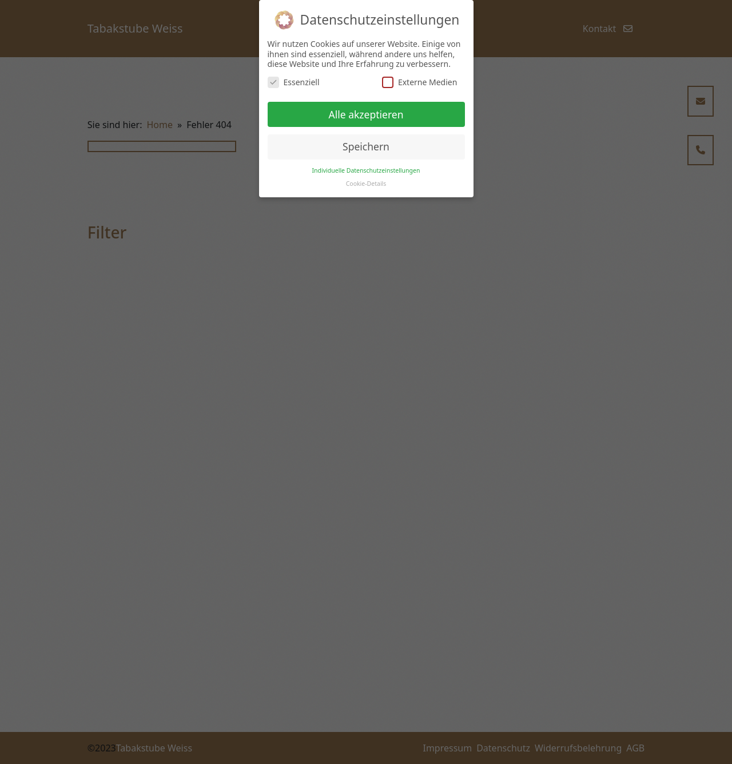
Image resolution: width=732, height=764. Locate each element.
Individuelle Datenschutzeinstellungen (366, 170)
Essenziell (294, 82)
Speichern (366, 146)
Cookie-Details (366, 184)
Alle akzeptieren (366, 114)
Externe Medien (419, 82)
